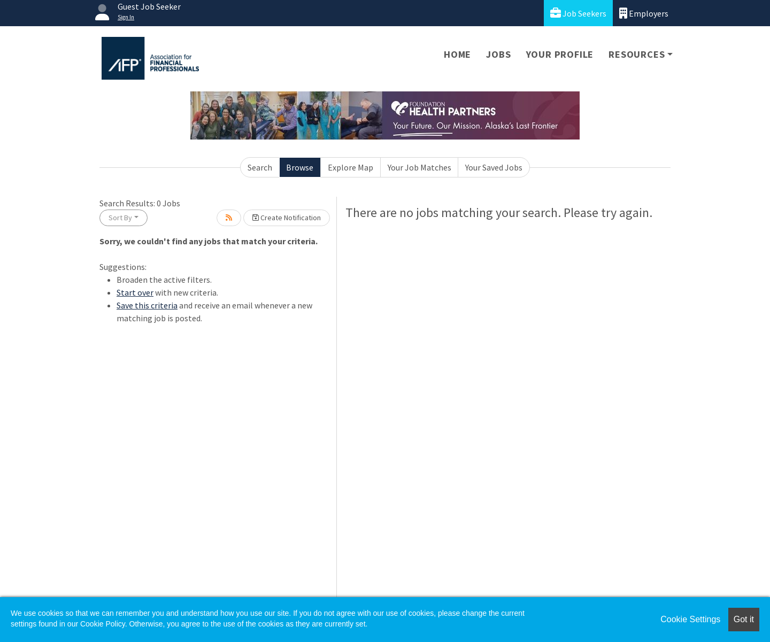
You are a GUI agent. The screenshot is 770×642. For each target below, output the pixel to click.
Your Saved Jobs (493, 167)
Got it (744, 619)
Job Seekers (578, 13)
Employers (643, 13)
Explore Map (350, 167)
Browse (299, 167)
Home (457, 54)
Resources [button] (637, 54)
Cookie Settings (690, 619)
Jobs (498, 54)
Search (260, 167)
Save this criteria (147, 305)
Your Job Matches (419, 167)
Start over (135, 292)
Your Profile (560, 54)
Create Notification (286, 217)
